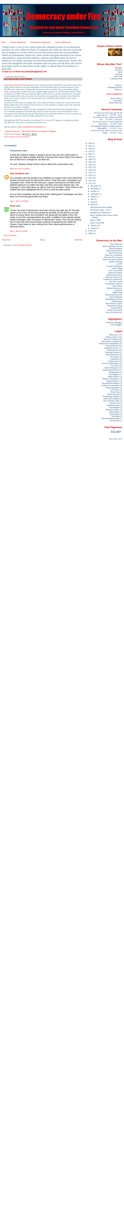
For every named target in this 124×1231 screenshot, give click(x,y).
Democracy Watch (115, 273)
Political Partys (24, 137)
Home (3, 42)
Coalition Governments (110, 385)
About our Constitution (113, 255)
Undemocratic (113, 361)
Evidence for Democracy (112, 279)
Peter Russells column (114, 303)
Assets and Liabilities (111, 399)
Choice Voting (117, 268)
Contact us (118, 89)
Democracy (113, 335)
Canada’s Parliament (114, 266)
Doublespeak (114, 372)
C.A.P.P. (119, 264)
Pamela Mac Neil (115, 103)
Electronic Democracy (113, 277)
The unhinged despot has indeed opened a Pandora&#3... (106, 127)
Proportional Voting (114, 306)
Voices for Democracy (113, 312)
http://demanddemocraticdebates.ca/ (32, 127)
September (95, 194)
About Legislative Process (112, 246)
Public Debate (113, 377)
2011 (90, 183)
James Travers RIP (97, 223)
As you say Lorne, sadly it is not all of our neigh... (106, 131)
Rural (12, 206)
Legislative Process (111, 348)
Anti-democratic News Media (101, 207)
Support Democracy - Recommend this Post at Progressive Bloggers (30, 131)
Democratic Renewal (114, 275)
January (94, 228)
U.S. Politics (114, 390)
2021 (90, 157)
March (93, 205)
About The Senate (115, 253)
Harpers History (113, 381)
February (94, 225)
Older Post (78, 240)
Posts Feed (118, 76)
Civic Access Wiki (115, 270)
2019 (90, 162)
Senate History (116, 308)
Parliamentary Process (114, 299)
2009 (90, 233)
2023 (90, 151)
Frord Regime (114, 407)
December (95, 186)
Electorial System (14, 137)
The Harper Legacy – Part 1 (100, 210)
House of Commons (111, 339)
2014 (90, 175)
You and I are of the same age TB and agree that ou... (108, 114)
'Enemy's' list (114, 403)
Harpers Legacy (112, 337)
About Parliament (115, 248)
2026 (90, 143)
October (94, 191)
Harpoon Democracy (114, 288)
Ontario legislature (112, 388)
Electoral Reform (112, 346)
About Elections (116, 244)
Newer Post (6, 240)
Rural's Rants (114, 412)
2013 (90, 178)
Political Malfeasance (63, 42)
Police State (115, 392)
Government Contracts (113, 284)
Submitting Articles (115, 87)
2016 (90, 170)
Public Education (112, 355)
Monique (118, 68)
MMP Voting (117, 292)
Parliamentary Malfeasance (41, 42)
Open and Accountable (110, 341)
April (93, 202)
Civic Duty (114, 366)
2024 (90, 149)
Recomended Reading (110, 383)
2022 (90, 154)
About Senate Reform (114, 251)
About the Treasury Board (112, 259)
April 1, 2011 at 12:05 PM (19, 201)
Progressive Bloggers (114, 322)
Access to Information (110, 363)
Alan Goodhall (17, 173)
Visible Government (114, 310)
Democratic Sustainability (109, 343)
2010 (90, 231)
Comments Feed (116, 79)
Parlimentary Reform (111, 370)
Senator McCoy (116, 98)
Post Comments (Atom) (23, 245)
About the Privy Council (113, 257)
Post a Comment (10, 235)
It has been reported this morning (16, 85)
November (95, 189)
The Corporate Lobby (111, 401)
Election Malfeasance (18, 42)
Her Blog (118, 70)
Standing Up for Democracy (100, 213)
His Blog (118, 74)
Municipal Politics (113, 410)
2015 (90, 173)
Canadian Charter (112, 405)
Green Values (117, 286)
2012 (90, 181)
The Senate (114, 357)
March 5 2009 (95, 220)
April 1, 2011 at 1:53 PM (18, 231)
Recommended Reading (111, 418)
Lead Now (118, 290)
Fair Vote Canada (115, 281)
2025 (90, 146)
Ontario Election (113, 394)
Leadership (114, 359)
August (93, 196)
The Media (115, 416)
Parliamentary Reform (111, 396)
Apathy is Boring (115, 262)
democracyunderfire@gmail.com (31, 71)
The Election (115, 421)
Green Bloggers (116, 325)
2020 (90, 159)
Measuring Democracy (113, 295)
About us (118, 85)
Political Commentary (110, 379)
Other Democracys (112, 368)
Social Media (114, 414)
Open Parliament (116, 297)
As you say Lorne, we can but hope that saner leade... (107, 123)
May (93, 199)
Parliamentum (117, 301)
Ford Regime (114, 374)
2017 (90, 167)
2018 (90, 165)
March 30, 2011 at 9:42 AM (19, 169)
